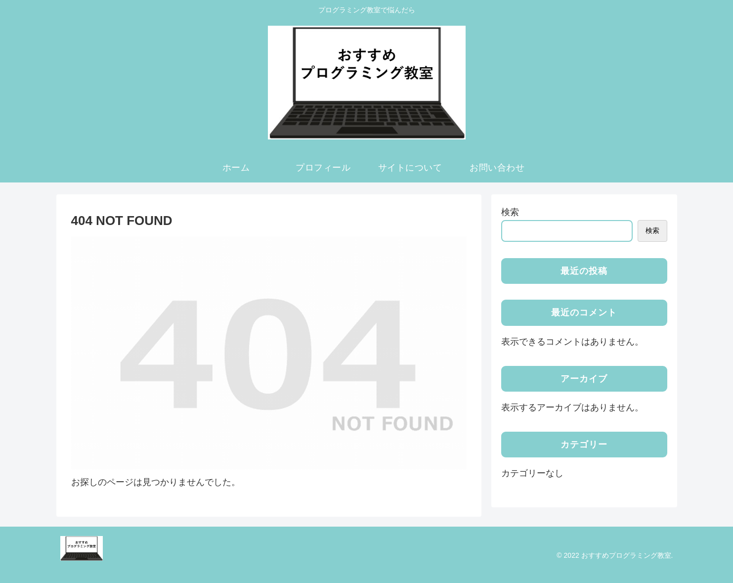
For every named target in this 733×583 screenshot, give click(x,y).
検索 (510, 212)
